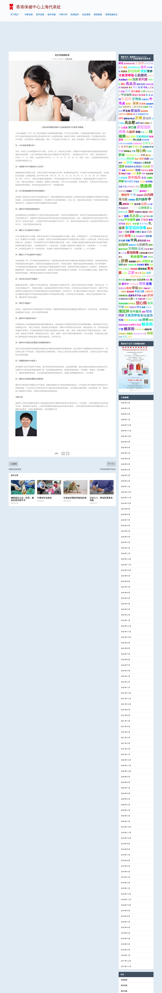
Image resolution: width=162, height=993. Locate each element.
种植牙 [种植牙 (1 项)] (150, 51)
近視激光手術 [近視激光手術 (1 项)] (148, 122)
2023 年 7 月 (125, 562)
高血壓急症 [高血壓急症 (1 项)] (123, 55)
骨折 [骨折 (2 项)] (151, 295)
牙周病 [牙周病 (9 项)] (136, 74)
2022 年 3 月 (125, 651)
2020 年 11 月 (126, 741)
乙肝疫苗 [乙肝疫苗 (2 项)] (123, 152)
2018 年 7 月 (125, 897)
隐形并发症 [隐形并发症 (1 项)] (123, 224)
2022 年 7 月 (125, 629)
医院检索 (98, 15)
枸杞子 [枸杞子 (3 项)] (150, 251)
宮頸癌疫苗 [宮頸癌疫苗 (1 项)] (123, 270)
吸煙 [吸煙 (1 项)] (125, 42)
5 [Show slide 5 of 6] (137, 365)
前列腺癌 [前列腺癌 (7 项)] (141, 174)
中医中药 (63, 15)
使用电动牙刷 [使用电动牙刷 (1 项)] (129, 38)
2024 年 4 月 (125, 512)
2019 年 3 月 (125, 852)
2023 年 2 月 (125, 590)
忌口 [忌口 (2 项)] (128, 111)
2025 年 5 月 (125, 439)
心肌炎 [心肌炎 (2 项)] (124, 102)
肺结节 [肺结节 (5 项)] (125, 170)
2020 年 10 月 (126, 746)
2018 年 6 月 (125, 902)
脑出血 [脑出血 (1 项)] (137, 130)
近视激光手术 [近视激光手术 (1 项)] (143, 89)
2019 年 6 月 (125, 835)
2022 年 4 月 (125, 646)
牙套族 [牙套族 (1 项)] (149, 126)
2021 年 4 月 (125, 713)
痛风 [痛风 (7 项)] (143, 42)
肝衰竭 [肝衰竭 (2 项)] (142, 78)
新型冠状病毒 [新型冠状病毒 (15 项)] (135, 202)
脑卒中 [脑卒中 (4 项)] (125, 259)
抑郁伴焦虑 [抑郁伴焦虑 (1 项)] (123, 300)
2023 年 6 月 (125, 568)
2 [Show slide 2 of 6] (132, 365)
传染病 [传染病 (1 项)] (142, 156)
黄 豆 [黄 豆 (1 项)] (135, 89)
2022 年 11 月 (126, 607)
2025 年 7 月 (125, 428)
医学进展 (40, 15)
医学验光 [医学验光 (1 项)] (131, 278)
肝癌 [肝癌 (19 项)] (124, 236)
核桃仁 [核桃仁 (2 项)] (129, 78)
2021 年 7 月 (125, 696)
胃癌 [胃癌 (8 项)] (136, 78)
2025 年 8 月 (125, 422)
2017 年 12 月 (126, 936)
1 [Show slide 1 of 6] (131, 365)
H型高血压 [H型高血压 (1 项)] (137, 138)
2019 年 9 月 (125, 819)
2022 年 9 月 (125, 618)
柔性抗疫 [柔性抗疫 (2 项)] (142, 215)
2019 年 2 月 (125, 858)
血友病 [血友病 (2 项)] (137, 179)
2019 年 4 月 (125, 847)
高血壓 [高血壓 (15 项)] (130, 97)
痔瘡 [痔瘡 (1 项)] (120, 312)
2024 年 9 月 (125, 484)
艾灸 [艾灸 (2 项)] (125, 161)
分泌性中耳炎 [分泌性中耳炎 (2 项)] (134, 299)
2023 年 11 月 (126, 540)
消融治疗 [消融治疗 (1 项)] (147, 263)
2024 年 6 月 (125, 501)
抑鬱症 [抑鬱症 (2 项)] (138, 206)
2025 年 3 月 (125, 450)
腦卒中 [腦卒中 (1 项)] (139, 236)
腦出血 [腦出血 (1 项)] (148, 130)
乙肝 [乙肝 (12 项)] (131, 247)
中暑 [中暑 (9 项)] (133, 170)
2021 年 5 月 (125, 707)
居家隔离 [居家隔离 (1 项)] (132, 236)
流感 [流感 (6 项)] (135, 54)
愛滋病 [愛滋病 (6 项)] (147, 93)
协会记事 (124, 977)
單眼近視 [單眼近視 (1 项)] (122, 263)
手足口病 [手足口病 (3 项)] (137, 121)
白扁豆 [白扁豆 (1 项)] (125, 248)
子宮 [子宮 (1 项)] (144, 308)
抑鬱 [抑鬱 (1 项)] (140, 295)
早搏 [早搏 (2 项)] (143, 130)
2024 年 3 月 (125, 517)
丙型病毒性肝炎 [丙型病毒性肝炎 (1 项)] (133, 42)
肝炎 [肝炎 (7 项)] (130, 137)
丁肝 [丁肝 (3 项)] (121, 304)
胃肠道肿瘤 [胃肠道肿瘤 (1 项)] (139, 304)
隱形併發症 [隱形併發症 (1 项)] (141, 59)
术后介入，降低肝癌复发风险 (101, 474)
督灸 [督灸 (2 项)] (147, 239)
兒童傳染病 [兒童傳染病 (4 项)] (142, 111)
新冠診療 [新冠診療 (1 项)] (130, 266)
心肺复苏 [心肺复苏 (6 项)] (144, 183)
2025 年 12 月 (126, 400)
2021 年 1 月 (125, 729)
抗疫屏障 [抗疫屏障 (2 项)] (141, 254)
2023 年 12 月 (126, 534)
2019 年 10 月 (126, 813)
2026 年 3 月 (125, 383)
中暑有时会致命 (44, 473)
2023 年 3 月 (125, 584)
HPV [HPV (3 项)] (121, 93)
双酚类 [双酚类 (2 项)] (129, 308)
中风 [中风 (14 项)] (133, 215)
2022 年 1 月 (125, 662)
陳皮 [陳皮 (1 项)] (137, 134)
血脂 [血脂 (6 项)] (144, 179)
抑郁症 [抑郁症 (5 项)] (146, 236)
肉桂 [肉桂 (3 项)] (143, 251)
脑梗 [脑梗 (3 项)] (133, 111)
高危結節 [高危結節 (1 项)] (124, 62)
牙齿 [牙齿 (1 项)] (123, 66)
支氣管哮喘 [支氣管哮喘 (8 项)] (126, 50)
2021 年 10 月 (126, 679)
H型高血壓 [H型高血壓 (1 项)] (143, 228)
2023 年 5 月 (125, 573)
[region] (134, 344)
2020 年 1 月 (125, 796)
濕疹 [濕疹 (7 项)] (131, 187)
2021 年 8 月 (125, 690)
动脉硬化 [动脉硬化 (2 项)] (127, 81)
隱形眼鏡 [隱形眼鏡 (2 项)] (142, 243)
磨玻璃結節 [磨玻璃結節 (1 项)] (137, 308)
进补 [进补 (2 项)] (138, 194)
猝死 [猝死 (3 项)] (121, 38)
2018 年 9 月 (125, 886)
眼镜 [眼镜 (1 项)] (130, 55)
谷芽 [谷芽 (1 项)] (145, 232)
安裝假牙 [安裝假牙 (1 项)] (140, 170)
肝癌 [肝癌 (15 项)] (138, 93)
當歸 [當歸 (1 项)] (123, 145)
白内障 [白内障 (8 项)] (148, 170)
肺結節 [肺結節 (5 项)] (130, 133)
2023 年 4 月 (125, 579)
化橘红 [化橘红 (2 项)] (149, 152)
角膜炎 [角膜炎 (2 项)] (124, 46)
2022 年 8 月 (125, 623)
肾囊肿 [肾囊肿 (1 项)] (147, 98)
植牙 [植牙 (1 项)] (147, 107)
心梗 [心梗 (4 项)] (142, 66)
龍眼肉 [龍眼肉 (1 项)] (149, 203)
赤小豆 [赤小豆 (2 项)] (138, 248)
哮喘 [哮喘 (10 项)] (135, 263)
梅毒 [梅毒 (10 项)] (128, 211)
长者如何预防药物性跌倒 (74, 473)
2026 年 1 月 (125, 394)
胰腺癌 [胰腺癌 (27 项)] (146, 160)
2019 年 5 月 (125, 841)
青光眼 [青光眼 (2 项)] (122, 254)
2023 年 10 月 (126, 545)
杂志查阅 (86, 15)
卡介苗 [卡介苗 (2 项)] (135, 198)
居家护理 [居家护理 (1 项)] (148, 304)
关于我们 (14, 15)
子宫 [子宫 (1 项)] (133, 126)
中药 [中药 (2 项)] (131, 179)
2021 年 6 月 (125, 701)
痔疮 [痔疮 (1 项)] (120, 207)
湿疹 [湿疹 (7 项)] (122, 141)
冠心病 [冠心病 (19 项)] (141, 277)
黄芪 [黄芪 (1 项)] (130, 62)
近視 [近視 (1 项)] (151, 134)
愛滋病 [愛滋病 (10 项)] (135, 85)
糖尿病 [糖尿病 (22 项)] (147, 299)
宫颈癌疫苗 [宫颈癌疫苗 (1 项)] (137, 118)
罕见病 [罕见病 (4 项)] (126, 86)
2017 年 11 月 (126, 941)
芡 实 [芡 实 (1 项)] (133, 211)
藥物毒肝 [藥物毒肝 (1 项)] (143, 166)
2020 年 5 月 (125, 774)
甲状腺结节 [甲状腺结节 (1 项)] (140, 211)
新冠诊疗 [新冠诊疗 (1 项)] (149, 274)
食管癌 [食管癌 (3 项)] (124, 121)
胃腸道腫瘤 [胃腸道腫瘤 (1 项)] (123, 278)
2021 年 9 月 (125, 685)
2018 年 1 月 (125, 930)
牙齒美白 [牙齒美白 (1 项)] (145, 74)
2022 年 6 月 (125, 634)
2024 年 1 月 (125, 528)
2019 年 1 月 (125, 863)
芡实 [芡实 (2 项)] (125, 311)
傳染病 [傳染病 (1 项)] (145, 187)
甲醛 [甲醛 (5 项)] (121, 282)
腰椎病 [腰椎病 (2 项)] (125, 179)
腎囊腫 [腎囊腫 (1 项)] (148, 282)
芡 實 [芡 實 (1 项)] (135, 274)
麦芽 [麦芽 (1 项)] (142, 107)
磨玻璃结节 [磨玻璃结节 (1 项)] (130, 145)
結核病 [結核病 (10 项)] (123, 219)
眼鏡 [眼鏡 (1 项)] (143, 282)
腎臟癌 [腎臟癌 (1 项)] (129, 166)
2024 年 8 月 (125, 489)
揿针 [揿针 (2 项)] (141, 263)
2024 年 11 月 (126, 473)
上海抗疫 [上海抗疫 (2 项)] (146, 137)
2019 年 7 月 (125, 830)
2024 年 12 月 (126, 467)
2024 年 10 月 (126, 478)
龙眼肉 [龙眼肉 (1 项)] (123, 266)
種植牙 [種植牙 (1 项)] (124, 148)
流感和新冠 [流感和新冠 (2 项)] (135, 251)
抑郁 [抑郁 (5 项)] (121, 156)
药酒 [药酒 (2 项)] (126, 295)
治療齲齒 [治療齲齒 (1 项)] (131, 174)
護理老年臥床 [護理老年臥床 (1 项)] (129, 93)
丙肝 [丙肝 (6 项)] (121, 290)
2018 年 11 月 (126, 874)
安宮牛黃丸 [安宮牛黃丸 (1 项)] (127, 115)
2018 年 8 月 (125, 891)
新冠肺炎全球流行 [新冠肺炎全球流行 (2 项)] (133, 141)
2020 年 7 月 (125, 763)
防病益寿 (75, 15)
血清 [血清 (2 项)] (129, 311)
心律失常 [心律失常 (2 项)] (148, 266)
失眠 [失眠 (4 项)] (121, 126)
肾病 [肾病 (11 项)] (142, 258)
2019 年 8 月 (125, 824)
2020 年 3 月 (125, 785)
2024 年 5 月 (125, 506)
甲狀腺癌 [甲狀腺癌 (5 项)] (126, 70)
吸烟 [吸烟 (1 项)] (148, 216)
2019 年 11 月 (126, 807)
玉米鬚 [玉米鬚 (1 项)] (123, 228)
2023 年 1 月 (125, 595)
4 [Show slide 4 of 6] (136, 365)
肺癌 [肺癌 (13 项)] (135, 165)
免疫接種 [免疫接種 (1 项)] (149, 148)
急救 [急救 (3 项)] (126, 191)
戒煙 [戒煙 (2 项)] (127, 282)
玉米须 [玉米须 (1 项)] (146, 224)
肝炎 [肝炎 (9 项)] (122, 130)
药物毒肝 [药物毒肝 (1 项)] (131, 161)
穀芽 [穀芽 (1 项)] (144, 248)
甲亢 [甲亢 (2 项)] (139, 282)
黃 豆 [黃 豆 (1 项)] (144, 207)
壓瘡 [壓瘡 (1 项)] (120, 82)
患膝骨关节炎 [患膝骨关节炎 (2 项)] (134, 270)
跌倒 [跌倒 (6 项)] (150, 270)
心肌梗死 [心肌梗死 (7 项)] (142, 220)
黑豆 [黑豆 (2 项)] (123, 59)
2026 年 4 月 (125, 378)
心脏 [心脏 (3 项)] (130, 273)
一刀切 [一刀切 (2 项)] (126, 206)
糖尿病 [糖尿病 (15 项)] (129, 303)
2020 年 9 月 (125, 752)
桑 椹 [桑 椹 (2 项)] (148, 70)
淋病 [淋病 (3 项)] (141, 133)
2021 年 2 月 (125, 724)
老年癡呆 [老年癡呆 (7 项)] (135, 286)
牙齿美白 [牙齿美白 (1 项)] (122, 308)
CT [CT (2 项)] (122, 191)
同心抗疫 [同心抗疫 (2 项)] (137, 114)
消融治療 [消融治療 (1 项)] (141, 274)
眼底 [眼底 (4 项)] (128, 263)
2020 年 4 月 (125, 780)
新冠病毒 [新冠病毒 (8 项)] (134, 46)
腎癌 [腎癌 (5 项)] (149, 46)
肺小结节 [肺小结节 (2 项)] (129, 156)
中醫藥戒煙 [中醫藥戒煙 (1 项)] (133, 259)
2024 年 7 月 (125, 495)
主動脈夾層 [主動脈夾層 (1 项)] (132, 240)
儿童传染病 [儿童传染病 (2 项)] (137, 81)
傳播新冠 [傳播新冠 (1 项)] (133, 282)
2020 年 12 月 (126, 735)
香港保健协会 (111, 15)
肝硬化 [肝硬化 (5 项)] (147, 118)
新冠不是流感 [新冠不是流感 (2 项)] (138, 70)
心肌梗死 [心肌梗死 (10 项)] (140, 50)
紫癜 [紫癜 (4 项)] (132, 207)
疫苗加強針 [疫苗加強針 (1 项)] (133, 295)
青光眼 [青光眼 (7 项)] (123, 174)
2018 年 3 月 (125, 919)
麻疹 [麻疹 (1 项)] (120, 138)
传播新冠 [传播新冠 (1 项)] (138, 187)
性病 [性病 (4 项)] (137, 145)
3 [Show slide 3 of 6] (134, 365)
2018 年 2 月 (125, 925)
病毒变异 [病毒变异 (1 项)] (132, 220)
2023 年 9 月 (125, 551)
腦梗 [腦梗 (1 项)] (143, 287)
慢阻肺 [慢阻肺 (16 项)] (124, 286)
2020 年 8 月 (125, 757)
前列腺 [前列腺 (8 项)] (143, 54)
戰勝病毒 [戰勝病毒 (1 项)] (144, 145)
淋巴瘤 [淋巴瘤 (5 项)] (132, 102)
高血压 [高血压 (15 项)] (131, 58)
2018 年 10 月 (126, 880)
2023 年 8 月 (125, 556)
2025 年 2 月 (125, 456)
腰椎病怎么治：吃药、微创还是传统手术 (22, 474)
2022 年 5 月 (125, 640)
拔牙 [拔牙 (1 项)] (141, 191)
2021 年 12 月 (126, 668)
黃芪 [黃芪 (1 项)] (148, 255)
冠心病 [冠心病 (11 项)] (141, 125)
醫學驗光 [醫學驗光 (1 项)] (127, 126)
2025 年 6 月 (125, 434)
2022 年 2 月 (125, 657)
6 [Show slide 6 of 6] (139, 365)
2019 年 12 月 (126, 802)
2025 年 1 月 (125, 461)
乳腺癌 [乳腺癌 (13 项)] (126, 73)
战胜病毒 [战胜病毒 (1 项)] (122, 166)
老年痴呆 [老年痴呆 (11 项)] (134, 152)
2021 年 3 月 (125, 718)
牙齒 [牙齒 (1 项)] (124, 138)
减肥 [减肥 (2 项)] (138, 98)
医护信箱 (52, 15)
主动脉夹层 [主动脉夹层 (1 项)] (123, 274)
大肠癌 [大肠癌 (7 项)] (139, 38)
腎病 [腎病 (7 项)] (149, 286)
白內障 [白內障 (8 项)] (133, 183)
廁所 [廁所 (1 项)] (130, 122)
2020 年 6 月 (125, 768)
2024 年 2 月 (125, 523)
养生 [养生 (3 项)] (135, 62)
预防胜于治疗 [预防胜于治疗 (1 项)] (131, 255)
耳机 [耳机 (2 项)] (145, 62)
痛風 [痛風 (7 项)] (150, 278)
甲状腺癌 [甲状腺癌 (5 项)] (130, 194)
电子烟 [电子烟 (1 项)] (146, 191)
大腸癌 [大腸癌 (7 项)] (130, 107)
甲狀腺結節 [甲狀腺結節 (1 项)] (129, 130)
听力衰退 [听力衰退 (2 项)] (135, 66)
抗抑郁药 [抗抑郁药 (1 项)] (134, 244)
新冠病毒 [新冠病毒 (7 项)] (133, 227)
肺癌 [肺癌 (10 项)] (145, 294)
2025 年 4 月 (125, 445)
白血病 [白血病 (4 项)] (146, 141)
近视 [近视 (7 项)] (149, 259)
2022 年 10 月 (126, 612)
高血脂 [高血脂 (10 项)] (134, 191)
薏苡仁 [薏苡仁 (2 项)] (129, 198)
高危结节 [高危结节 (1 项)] (124, 183)
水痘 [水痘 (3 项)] (133, 148)
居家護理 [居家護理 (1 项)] (140, 240)
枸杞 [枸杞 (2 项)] (151, 219)
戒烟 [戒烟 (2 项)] (137, 161)
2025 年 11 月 (126, 406)
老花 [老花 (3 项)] (143, 152)
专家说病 (28, 15)
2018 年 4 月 (125, 913)
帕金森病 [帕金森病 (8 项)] (137, 232)
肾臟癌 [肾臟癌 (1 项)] (145, 82)
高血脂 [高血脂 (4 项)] (126, 232)
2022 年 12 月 (126, 601)
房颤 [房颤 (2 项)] (128, 215)
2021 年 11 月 (126, 673)
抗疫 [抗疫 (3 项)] (146, 133)
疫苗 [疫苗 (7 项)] (128, 66)
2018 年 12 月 (126, 869)
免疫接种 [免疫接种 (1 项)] (149, 79)
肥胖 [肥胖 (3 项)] (138, 148)
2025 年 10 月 (126, 411)
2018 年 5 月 (125, 908)
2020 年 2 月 (125, 791)
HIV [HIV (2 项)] (143, 148)
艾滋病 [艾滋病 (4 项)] (144, 194)
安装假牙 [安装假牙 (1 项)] (126, 244)
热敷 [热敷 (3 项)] (121, 294)
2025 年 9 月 (125, 417)
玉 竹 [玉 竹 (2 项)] (140, 62)
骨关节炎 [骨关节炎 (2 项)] (143, 198)
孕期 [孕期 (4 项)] (137, 107)
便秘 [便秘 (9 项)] (143, 46)
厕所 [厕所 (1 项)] (142, 98)
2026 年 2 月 (125, 389)
